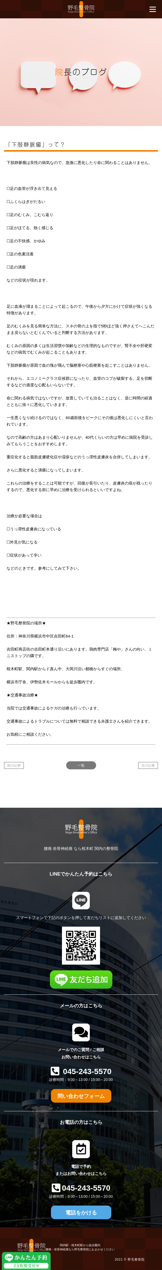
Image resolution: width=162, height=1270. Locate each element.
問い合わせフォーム (81, 1096)
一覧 (81, 765)
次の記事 (148, 765)
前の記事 (14, 765)
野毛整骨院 (136, 1259)
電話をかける (81, 1213)
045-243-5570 (86, 1071)
